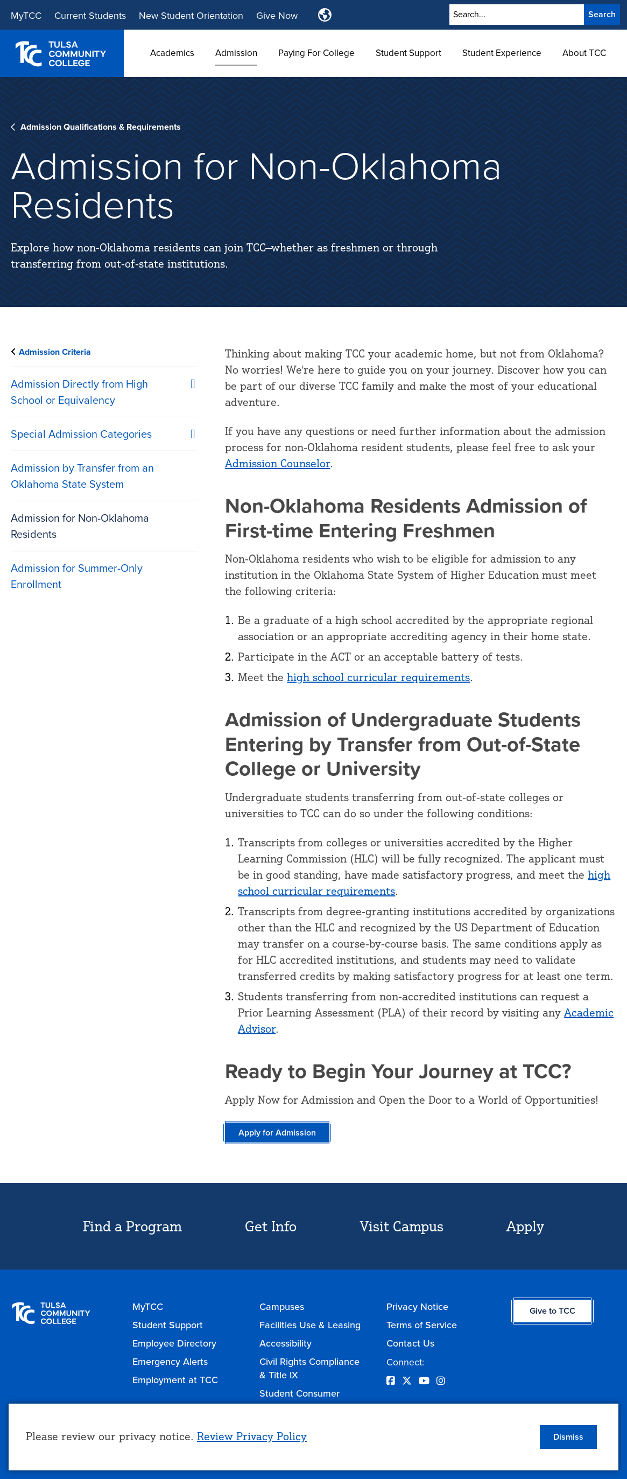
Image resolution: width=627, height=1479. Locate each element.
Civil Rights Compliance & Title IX (309, 1368)
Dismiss (568, 1437)
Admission (236, 52)
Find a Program (132, 1226)
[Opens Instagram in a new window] (440, 1380)
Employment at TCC (175, 1379)
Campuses (281, 1306)
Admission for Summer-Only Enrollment (77, 576)
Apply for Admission (277, 1132)
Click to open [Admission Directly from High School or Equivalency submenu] (187, 381)
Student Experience (501, 52)
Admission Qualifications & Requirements (100, 127)
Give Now (277, 15)
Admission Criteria (55, 352)
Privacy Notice (417, 1306)
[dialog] (313, 1437)
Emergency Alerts (170, 1361)
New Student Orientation (191, 15)
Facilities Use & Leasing (310, 1324)
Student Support (408, 52)
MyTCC (26, 15)
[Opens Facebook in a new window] (390, 1380)
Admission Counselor (277, 463)
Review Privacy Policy (252, 1436)
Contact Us (410, 1343)
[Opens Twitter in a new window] (407, 1380)
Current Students (90, 15)
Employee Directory (174, 1343)
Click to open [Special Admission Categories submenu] (187, 431)
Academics (172, 52)
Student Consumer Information (299, 1399)
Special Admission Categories (81, 433)
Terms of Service (421, 1324)
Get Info (271, 1226)
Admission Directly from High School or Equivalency (79, 392)
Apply (525, 1226)
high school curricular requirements (378, 677)
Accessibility (285, 1343)
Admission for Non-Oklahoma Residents (80, 526)
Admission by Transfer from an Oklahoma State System (82, 476)
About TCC (584, 52)
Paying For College (316, 52)
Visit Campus (401, 1226)
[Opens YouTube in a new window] (424, 1380)
